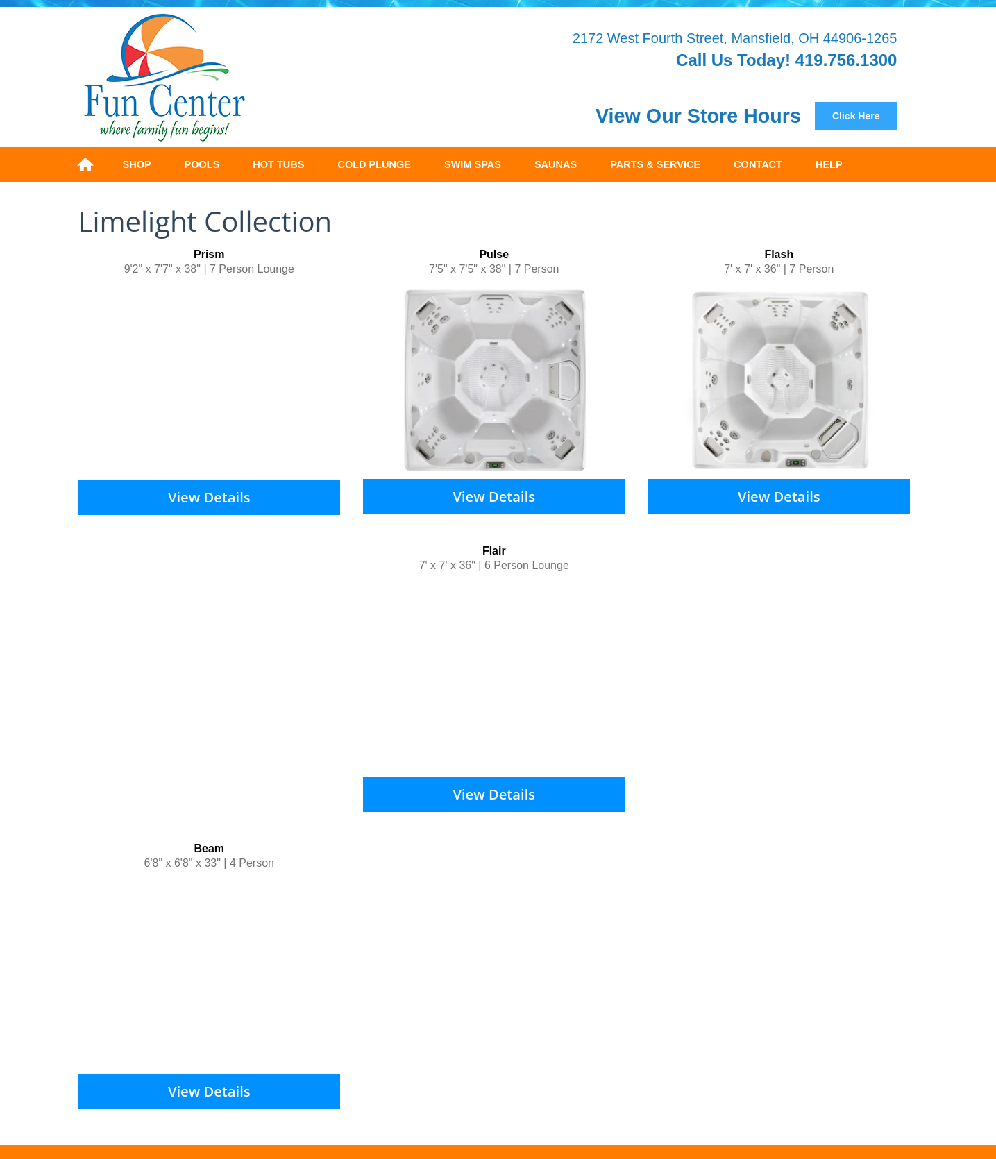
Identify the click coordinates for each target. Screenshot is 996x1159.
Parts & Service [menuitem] (655, 164)
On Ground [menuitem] (354, 952)
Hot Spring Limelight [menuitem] (682, 952)
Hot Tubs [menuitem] (278, 164)
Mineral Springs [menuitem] (524, 967)
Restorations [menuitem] (655, 967)
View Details (209, 496)
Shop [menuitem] (137, 164)
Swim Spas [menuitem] (472, 164)
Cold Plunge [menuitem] (374, 164)
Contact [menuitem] (758, 164)
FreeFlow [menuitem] (203, 967)
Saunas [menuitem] (555, 164)
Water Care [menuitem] (266, 967)
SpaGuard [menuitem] (449, 967)
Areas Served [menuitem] (782, 967)
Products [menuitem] (329, 967)
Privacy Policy (555, 1078)
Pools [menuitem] (202, 164)
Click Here (855, 115)
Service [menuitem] (593, 967)
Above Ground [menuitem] (279, 952)
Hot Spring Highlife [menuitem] (576, 952)
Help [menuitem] (829, 164)
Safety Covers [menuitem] (427, 952)
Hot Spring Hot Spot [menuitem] (790, 952)
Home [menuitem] (85, 164)
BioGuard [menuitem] (388, 967)
